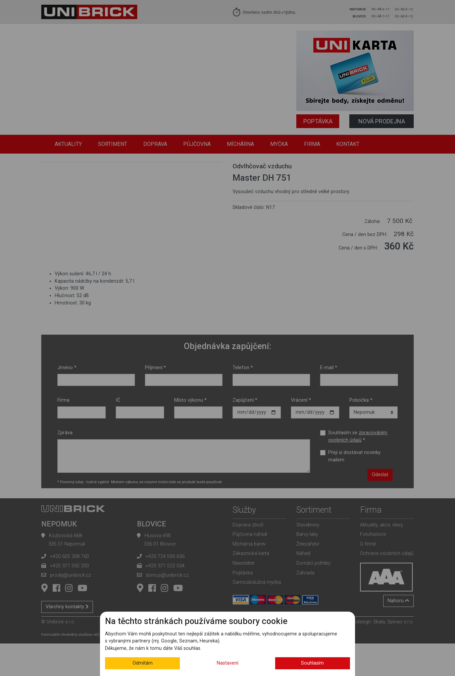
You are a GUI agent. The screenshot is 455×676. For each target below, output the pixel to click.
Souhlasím (312, 663)
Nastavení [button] (227, 663)
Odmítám (143, 663)
